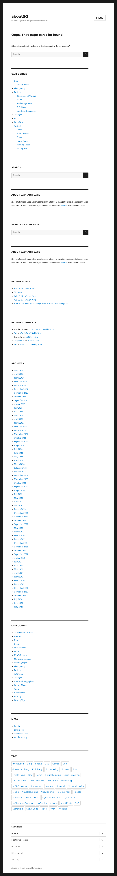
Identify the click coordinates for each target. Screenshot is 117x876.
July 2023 (18, 494)
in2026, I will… (32, 337)
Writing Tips (22, 148)
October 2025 (20, 396)
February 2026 (20, 381)
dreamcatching (20, 769)
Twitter (64, 205)
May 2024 (18, 456)
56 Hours (18, 292)
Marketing (66, 780)
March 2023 (19, 505)
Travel (44, 809)
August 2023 (19, 490)
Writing (17, 126)
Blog (16, 81)
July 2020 (18, 599)
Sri (15, 333)
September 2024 (21, 441)
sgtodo (53, 803)
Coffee (55, 763)
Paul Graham (63, 792)
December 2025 (21, 389)
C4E (47, 763)
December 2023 (21, 475)
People (77, 792)
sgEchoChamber (51, 797)
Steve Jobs (32, 809)
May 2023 (18, 498)
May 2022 (18, 528)
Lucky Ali (53, 780)
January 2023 (20, 509)
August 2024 (19, 445)
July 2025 (18, 408)
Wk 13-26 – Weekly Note (31, 333)
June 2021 (18, 565)
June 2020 (18, 603)
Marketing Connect (25, 103)
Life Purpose (19, 780)
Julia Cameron (72, 775)
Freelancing (18, 775)
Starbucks (17, 809)
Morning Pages (23, 145)
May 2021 (18, 569)
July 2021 (18, 562)
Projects (17, 92)
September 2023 (21, 487)
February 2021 (20, 580)
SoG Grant (21, 107)
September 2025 (21, 400)
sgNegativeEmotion (23, 803)
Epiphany (37, 769)
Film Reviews (23, 133)
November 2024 (21, 434)
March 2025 (19, 423)
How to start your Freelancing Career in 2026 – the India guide (41, 303)
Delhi (65, 763)
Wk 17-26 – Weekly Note (25, 296)
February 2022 (20, 535)
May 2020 (18, 607)
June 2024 (18, 453)
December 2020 (21, 588)
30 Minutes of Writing (26, 96)
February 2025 (20, 426)
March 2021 (19, 577)
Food (75, 769)
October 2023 (20, 483)
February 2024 (20, 468)
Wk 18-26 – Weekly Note (25, 288)
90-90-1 (20, 100)
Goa (30, 775)
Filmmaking (52, 769)
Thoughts (18, 115)
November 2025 (21, 393)
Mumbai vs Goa (76, 786)
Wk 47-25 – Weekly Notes (31, 344)
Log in (17, 726)
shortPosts (66, 803)
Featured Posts (19, 840)
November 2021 (21, 547)
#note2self (18, 763)
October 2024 (20, 438)
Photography (19, 88)
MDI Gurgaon (19, 786)
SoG (77, 803)
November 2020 (21, 592)
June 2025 (18, 411)
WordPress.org (20, 737)
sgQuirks (42, 803)
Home (39, 775)
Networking (47, 792)
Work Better (19, 122)
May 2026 (18, 370)
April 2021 (18, 573)
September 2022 (21, 524)
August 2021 (19, 558)
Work (16, 118)
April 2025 (18, 419)
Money (49, 786)
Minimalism (36, 786)
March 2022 (19, 532)
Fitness (65, 769)
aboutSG (19, 16)
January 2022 (20, 539)
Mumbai (60, 786)
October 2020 (20, 595)
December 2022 (21, 513)
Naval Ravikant (30, 792)
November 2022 (21, 517)
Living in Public (37, 780)
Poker (28, 797)
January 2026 (20, 385)
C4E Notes (17, 853)
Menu (100, 18)
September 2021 (21, 554)
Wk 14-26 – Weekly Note (43, 329)
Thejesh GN (19, 341)
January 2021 (20, 584)
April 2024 (18, 460)
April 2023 (18, 502)
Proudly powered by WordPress (31, 868)
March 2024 (19, 464)
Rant (36, 797)
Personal (17, 797)
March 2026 (19, 378)
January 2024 (20, 472)
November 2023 (21, 479)
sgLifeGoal (69, 797)
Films (19, 137)
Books (19, 130)
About (14, 833)
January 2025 (20, 430)
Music (15, 792)
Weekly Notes (23, 85)
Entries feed (19, 730)
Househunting (53, 775)
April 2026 (18, 374)
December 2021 (21, 543)
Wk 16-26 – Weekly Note (25, 300)
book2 (38, 763)
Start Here (16, 826)
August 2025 (19, 404)
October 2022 (20, 520)
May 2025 (18, 415)
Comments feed (21, 733)
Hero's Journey (23, 141)
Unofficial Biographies (26, 111)
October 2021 (20, 550)
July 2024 (18, 449)
